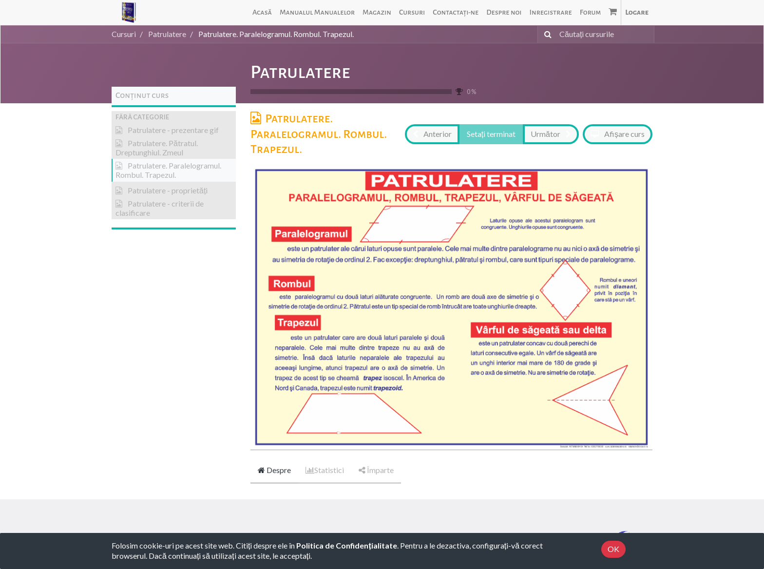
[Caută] (546, 34)
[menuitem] (262, 12)
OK (613, 548)
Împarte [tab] (376, 469)
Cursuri (124, 33)
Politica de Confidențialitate (346, 545)
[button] (174, 117)
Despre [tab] (274, 469)
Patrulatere (300, 72)
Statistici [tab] (325, 469)
